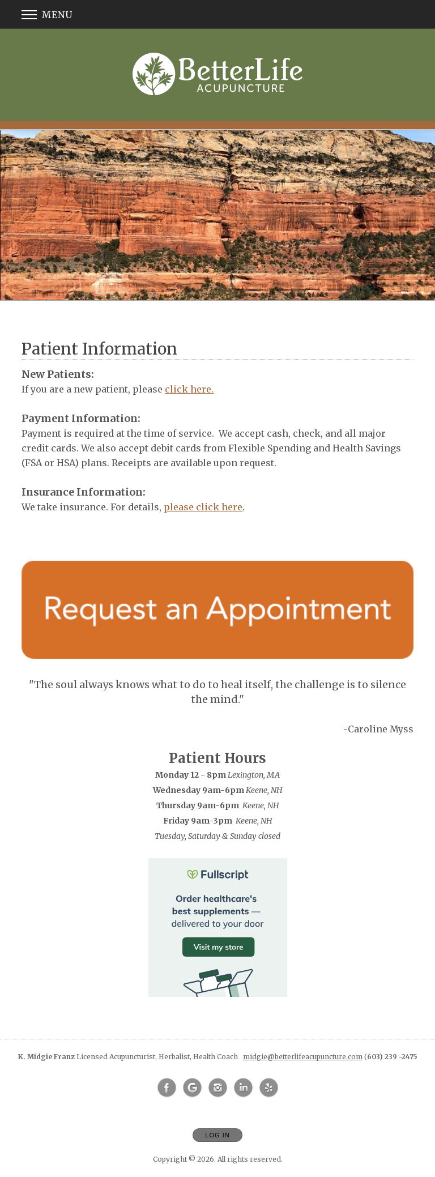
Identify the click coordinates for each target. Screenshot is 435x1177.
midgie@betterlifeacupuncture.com (302, 1056)
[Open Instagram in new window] (218, 1088)
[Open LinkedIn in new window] (243, 1088)
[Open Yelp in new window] (269, 1088)
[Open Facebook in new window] (167, 1088)
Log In (217, 1135)
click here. (189, 389)
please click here (203, 507)
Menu (47, 14)
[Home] (217, 74)
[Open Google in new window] (192, 1088)
